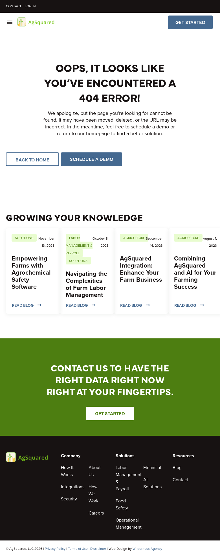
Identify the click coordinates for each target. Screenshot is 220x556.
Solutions (24, 237)
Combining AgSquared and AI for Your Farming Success (195, 272)
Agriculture (134, 237)
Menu (9, 22)
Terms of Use (78, 548)
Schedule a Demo (91, 159)
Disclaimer (98, 548)
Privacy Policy (55, 548)
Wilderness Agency (147, 548)
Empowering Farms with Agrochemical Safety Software (31, 272)
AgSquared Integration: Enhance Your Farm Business (141, 269)
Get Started (190, 22)
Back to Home (32, 159)
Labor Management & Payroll (79, 245)
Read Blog (26, 305)
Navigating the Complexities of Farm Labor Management (86, 284)
